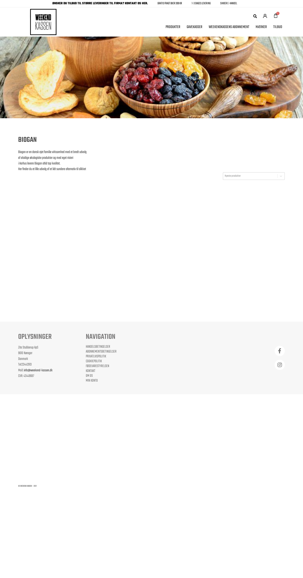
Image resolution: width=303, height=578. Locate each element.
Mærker (261, 27)
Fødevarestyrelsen (97, 366)
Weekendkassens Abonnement (229, 27)
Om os (89, 376)
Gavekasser (194, 27)
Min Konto (92, 381)
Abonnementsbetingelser (101, 352)
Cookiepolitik (94, 361)
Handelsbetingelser (98, 347)
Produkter (173, 27)
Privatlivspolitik (96, 356)
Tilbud (277, 27)
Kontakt (90, 371)
